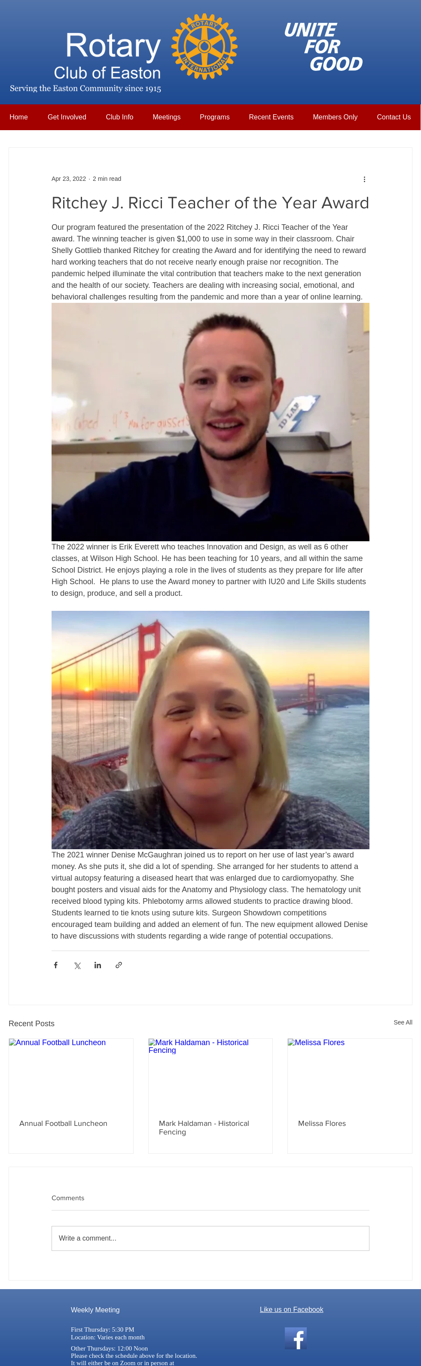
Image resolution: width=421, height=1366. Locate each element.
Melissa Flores (322, 1123)
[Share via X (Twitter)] (77, 965)
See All (403, 1022)
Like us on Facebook (291, 1309)
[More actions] (364, 179)
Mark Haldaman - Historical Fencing (204, 1127)
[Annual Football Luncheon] (71, 1073)
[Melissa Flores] (350, 1073)
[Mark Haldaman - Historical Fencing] (211, 1073)
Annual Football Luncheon (63, 1123)
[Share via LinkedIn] (98, 965)
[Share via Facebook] (56, 965)
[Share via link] (119, 965)
